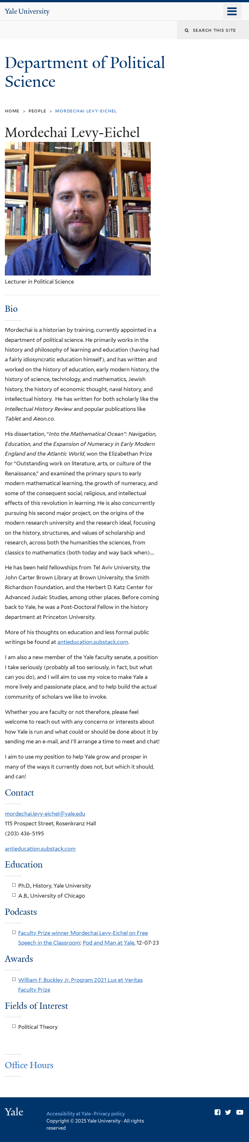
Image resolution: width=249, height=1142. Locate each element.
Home (12, 111)
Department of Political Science (85, 72)
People (37, 111)
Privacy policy (109, 1113)
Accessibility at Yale (68, 1113)
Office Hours (29, 1065)
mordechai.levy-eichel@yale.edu (45, 813)
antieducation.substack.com (92, 642)
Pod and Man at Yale (108, 942)
